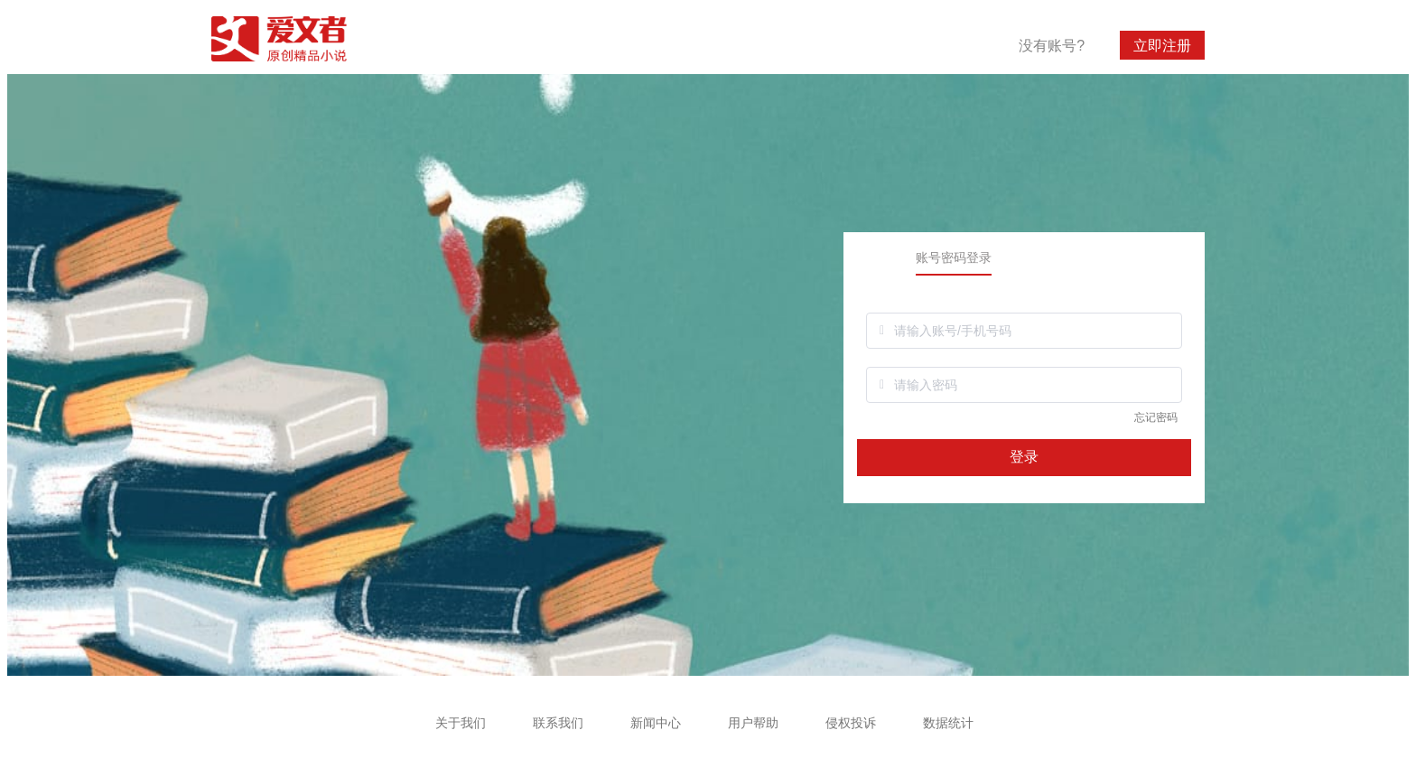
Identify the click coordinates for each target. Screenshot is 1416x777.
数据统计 (948, 723)
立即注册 (1162, 45)
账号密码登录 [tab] (954, 257)
